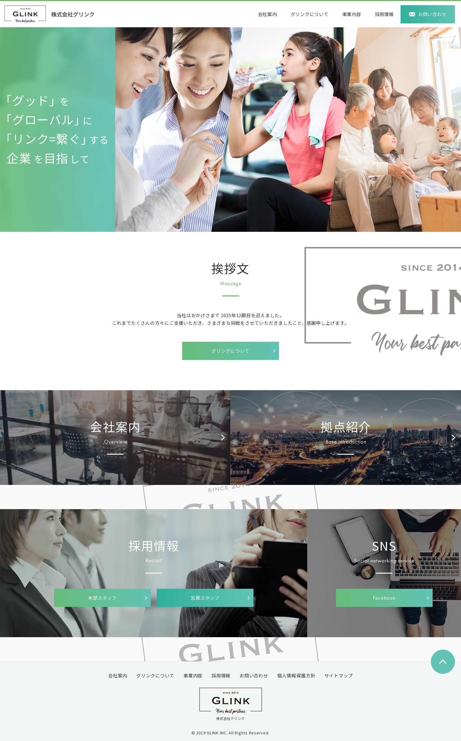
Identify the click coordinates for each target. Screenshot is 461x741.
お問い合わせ (432, 14)
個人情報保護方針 (296, 675)
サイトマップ (338, 675)
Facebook (384, 597)
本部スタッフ (102, 597)
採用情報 (384, 14)
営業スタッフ (205, 597)
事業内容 (351, 14)
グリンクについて (310, 14)
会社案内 (267, 14)
